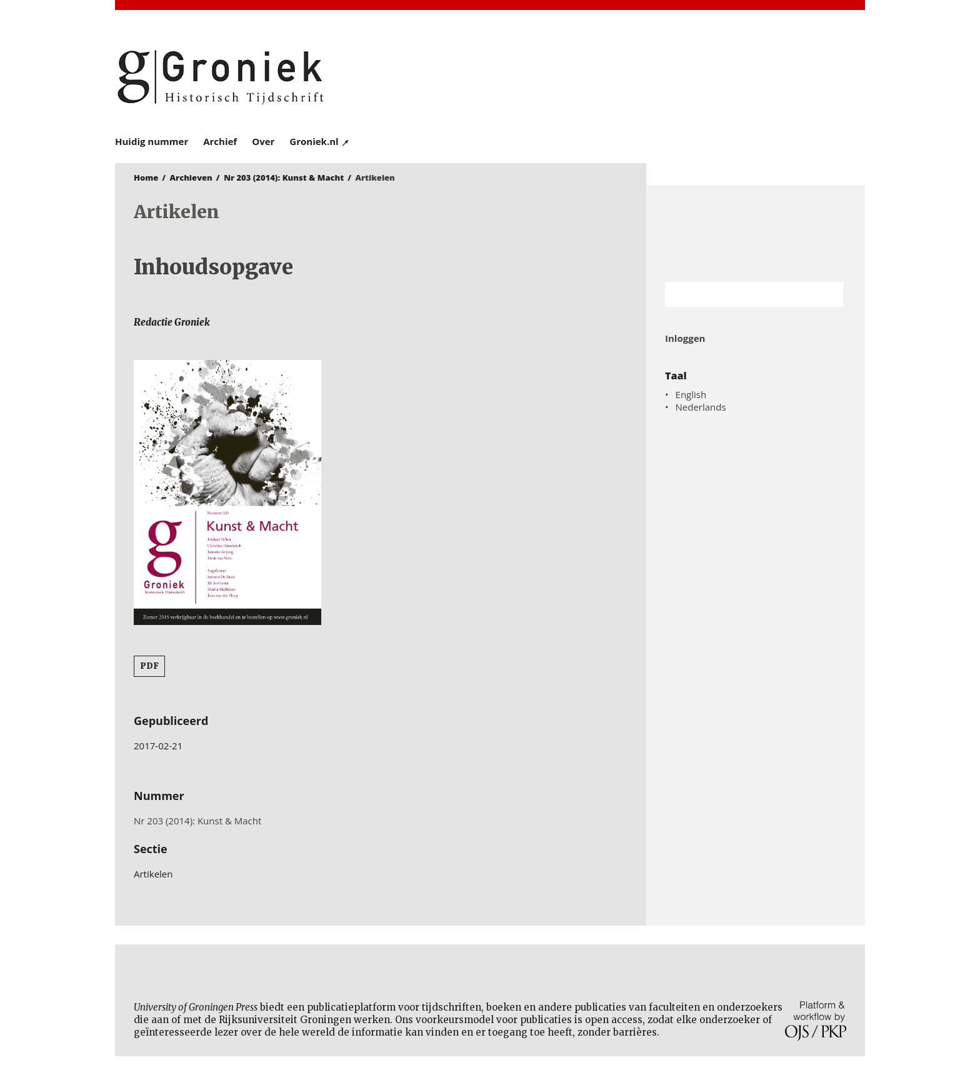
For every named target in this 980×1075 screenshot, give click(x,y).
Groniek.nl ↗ (319, 141)
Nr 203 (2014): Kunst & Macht (284, 177)
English (691, 394)
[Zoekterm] (738, 294)
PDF (149, 666)
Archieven (191, 177)
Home (146, 177)
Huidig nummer (151, 141)
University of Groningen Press (671, 76)
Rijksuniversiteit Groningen (755, 233)
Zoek (827, 294)
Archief (220, 141)
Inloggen (685, 338)
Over (263, 141)
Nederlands (701, 407)
